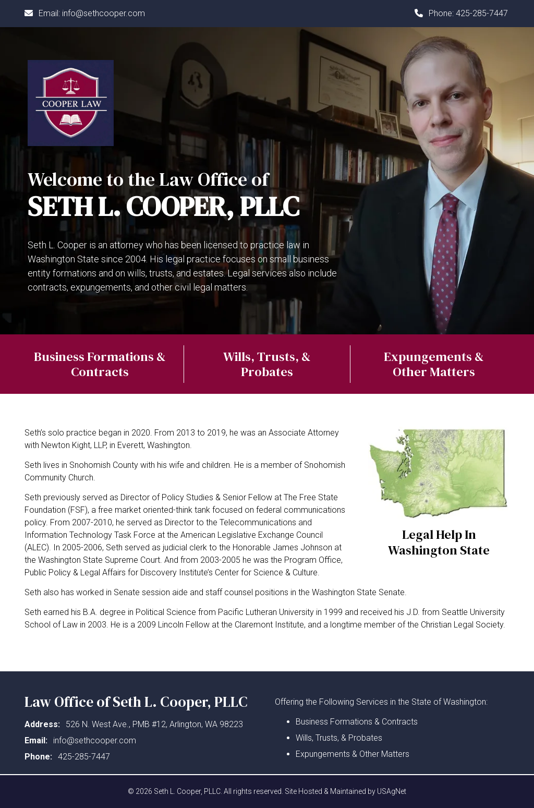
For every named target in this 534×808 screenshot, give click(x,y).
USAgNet (391, 791)
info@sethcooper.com (103, 13)
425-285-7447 (482, 13)
